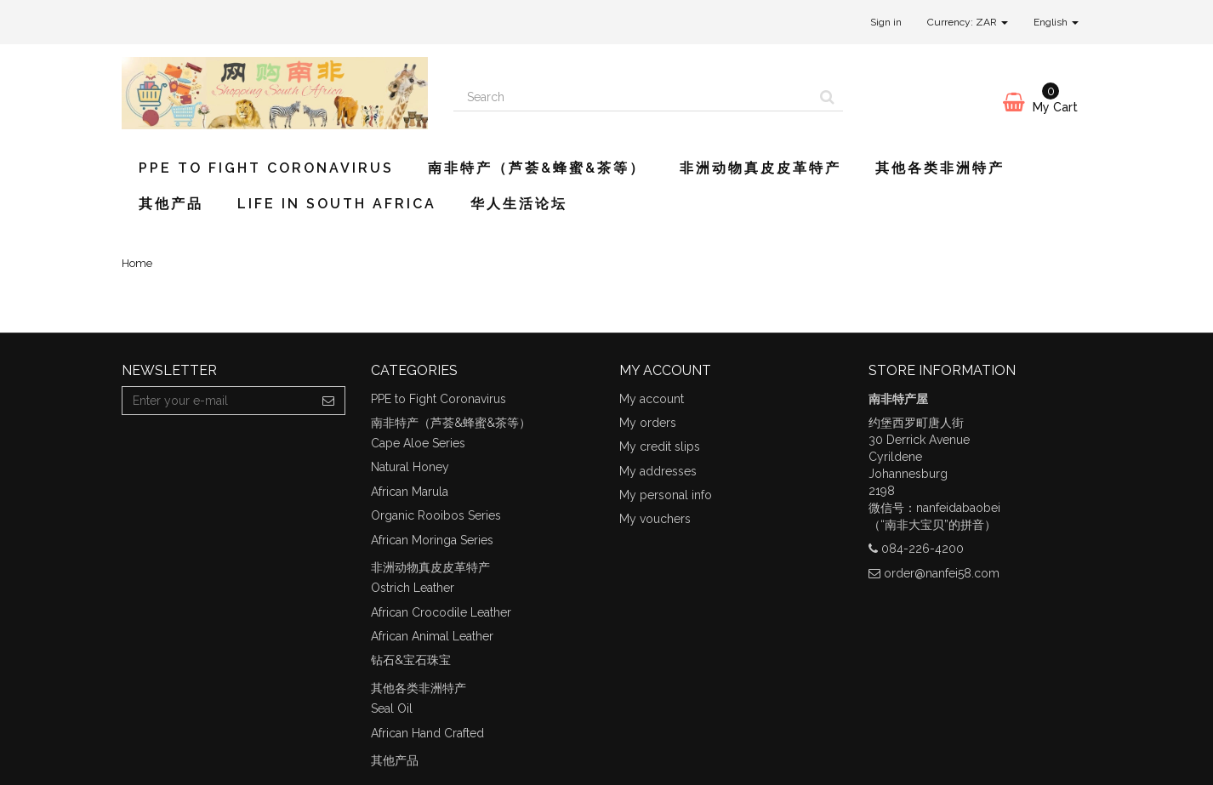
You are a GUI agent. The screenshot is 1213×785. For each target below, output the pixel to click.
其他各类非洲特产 (940, 168)
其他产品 (171, 204)
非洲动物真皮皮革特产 (760, 168)
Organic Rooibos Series (436, 515)
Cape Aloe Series (418, 443)
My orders (647, 422)
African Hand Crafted (427, 733)
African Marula (409, 491)
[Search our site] (632, 96)
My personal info (665, 495)
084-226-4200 (922, 548)
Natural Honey (410, 467)
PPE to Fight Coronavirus (266, 168)
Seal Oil (392, 708)
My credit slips (659, 446)
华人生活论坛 (518, 204)
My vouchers (655, 519)
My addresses (658, 471)
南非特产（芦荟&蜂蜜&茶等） (537, 168)
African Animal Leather (432, 636)
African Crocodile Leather (441, 612)
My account (651, 399)
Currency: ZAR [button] (967, 22)
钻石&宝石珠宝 (411, 660)
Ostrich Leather (412, 587)
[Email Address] (217, 400)
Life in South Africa (336, 204)
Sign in (886, 22)
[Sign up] (328, 400)
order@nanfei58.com (941, 573)
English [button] (1056, 22)
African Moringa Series (432, 540)
